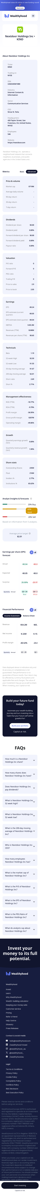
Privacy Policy (11, 1073)
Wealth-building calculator (17, 1001)
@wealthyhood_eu (17, 1049)
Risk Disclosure (12, 1089)
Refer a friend (11, 1016)
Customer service (13, 1009)
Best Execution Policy (14, 1092)
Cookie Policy (11, 1077)
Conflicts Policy (12, 1085)
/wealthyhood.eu (16, 1057)
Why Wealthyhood (13, 997)
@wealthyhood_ (16, 1053)
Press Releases (12, 1028)
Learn (8, 993)
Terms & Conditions (14, 1069)
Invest (8, 989)
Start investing (20, 1185)
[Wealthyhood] (16, 15)
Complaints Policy (13, 1081)
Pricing (9, 1013)
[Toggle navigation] (33, 16)
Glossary (9, 1024)
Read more (20, 8)
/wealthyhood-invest (18, 1045)
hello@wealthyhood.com (19, 1041)
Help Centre (11, 1020)
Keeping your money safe (16, 1005)
